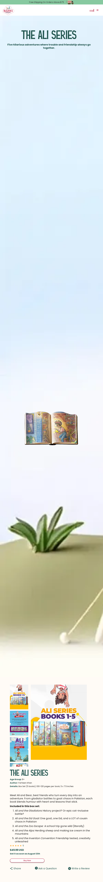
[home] (8, 10)
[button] (98, 10)
